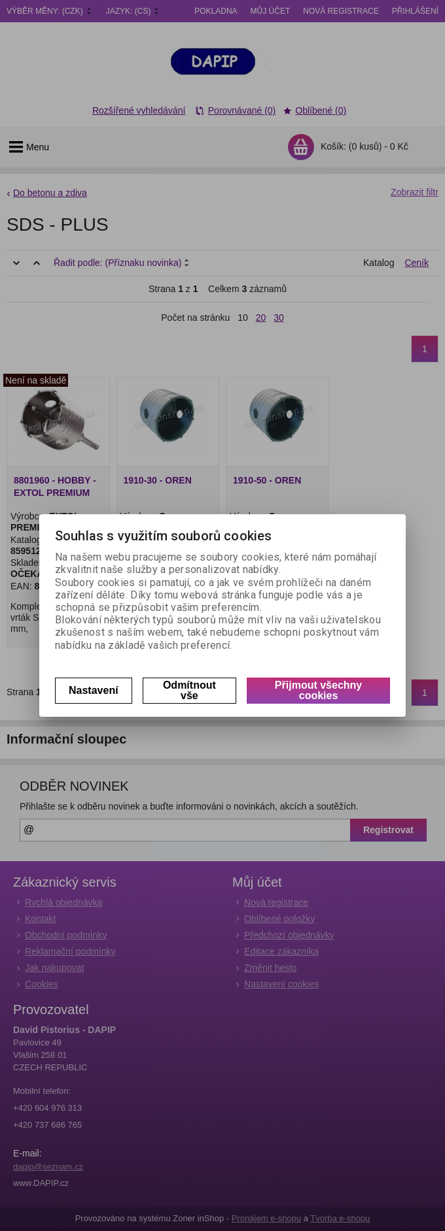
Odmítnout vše (189, 690)
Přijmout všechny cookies (318, 690)
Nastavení (93, 690)
